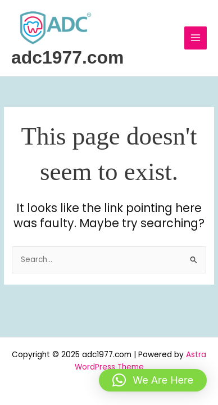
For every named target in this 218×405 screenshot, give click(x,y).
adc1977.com (67, 57)
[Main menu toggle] (195, 38)
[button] (153, 380)
